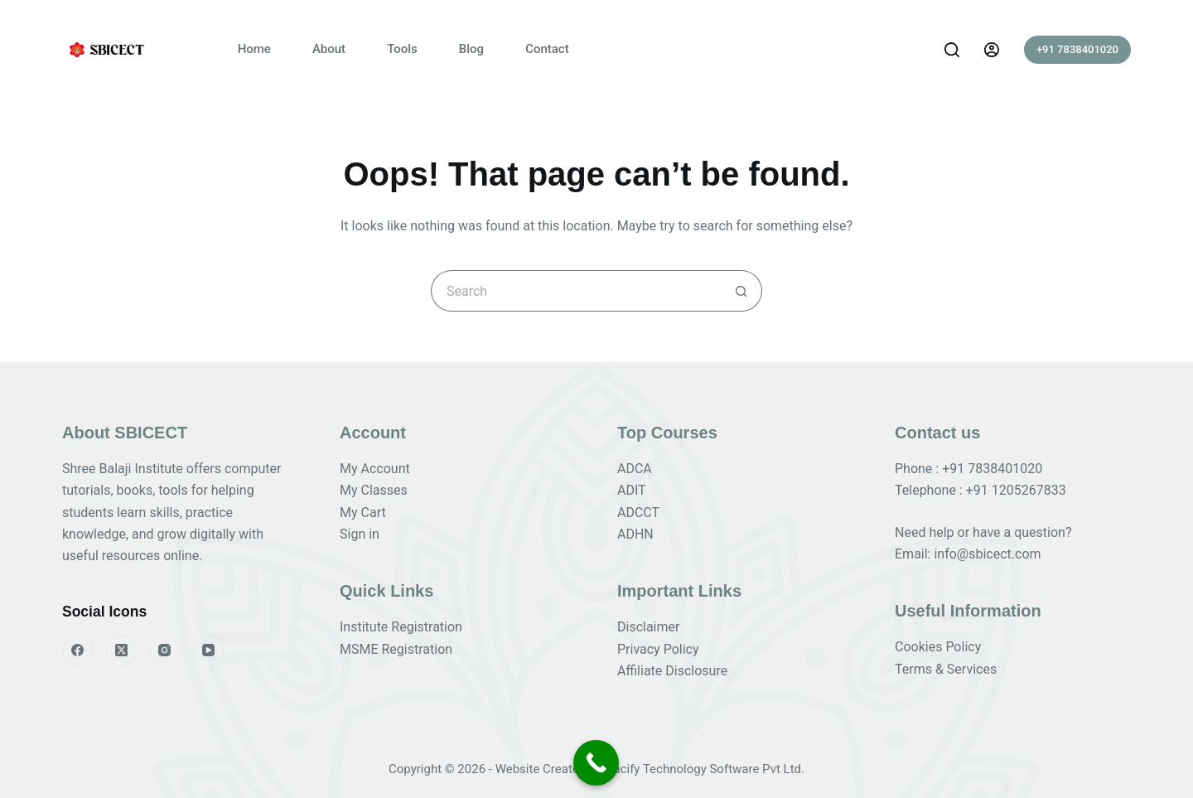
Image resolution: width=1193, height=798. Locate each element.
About (328, 48)
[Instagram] (165, 650)
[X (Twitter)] (122, 650)
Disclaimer (648, 627)
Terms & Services (946, 669)
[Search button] (741, 291)
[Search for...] (576, 291)
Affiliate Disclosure (672, 671)
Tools (402, 48)
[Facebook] (78, 650)
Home (254, 48)
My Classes (374, 490)
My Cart (363, 512)
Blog (471, 48)
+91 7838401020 (1077, 49)
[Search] (951, 49)
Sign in (359, 534)
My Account (375, 468)
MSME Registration (396, 649)
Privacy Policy (658, 649)
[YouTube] (209, 650)
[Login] (991, 49)
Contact (547, 48)
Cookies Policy (938, 647)
